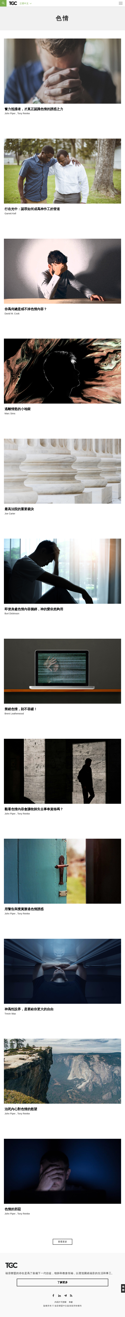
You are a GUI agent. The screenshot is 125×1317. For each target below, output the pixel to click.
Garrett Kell (10, 213)
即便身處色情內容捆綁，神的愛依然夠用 (34, 609)
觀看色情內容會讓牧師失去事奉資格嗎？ (34, 809)
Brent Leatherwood (14, 713)
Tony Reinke (23, 113)
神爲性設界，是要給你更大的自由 (29, 1009)
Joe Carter (10, 513)
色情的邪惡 (13, 1209)
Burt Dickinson (12, 613)
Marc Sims (10, 413)
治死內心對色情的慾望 (21, 1109)
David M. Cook (12, 313)
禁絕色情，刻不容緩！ (21, 709)
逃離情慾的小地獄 (18, 409)
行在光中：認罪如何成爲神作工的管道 (32, 209)
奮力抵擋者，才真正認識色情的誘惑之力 (34, 109)
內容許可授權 (61, 1302)
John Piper (10, 113)
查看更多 (62, 1241)
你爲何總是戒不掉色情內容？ (26, 309)
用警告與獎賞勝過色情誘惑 (24, 909)
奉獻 (71, 1302)
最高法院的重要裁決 (19, 509)
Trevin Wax (10, 1013)
